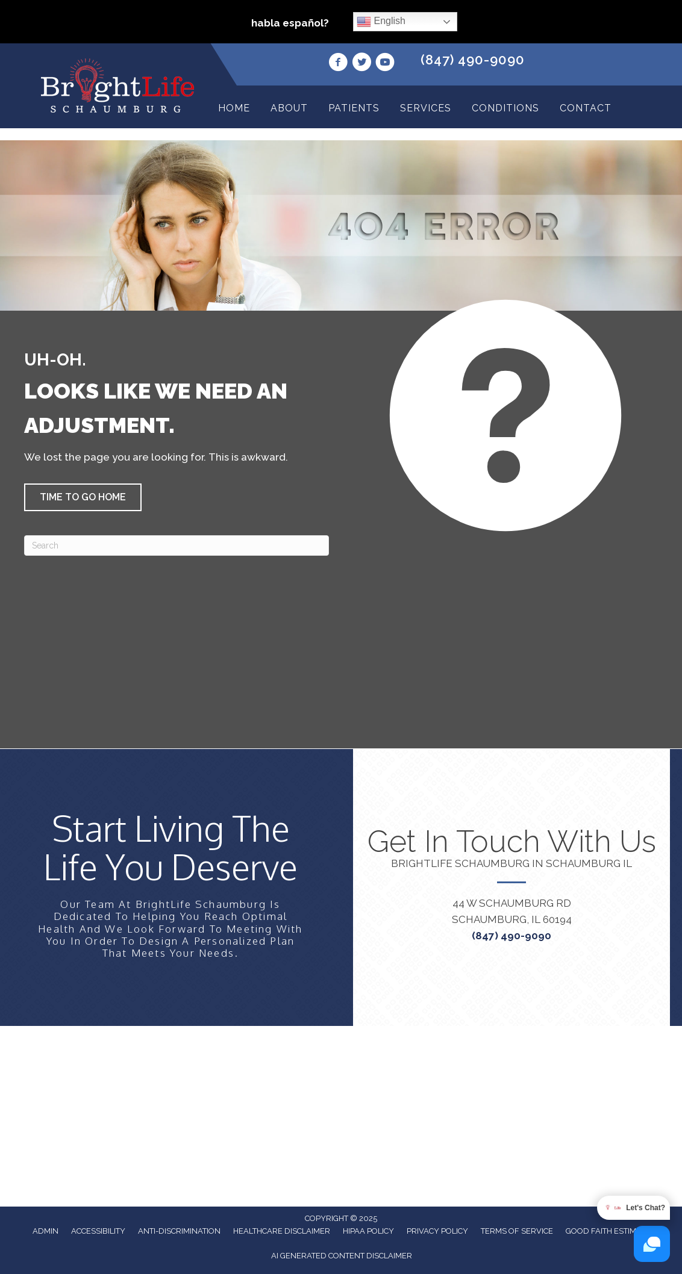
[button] (83, 497)
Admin (45, 1230)
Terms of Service (517, 1230)
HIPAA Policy (368, 1230)
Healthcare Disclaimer (281, 1230)
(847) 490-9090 (473, 59)
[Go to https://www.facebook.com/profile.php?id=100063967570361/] (338, 63)
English (381, 21)
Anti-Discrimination (179, 1230)
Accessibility (98, 1230)
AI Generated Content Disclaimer (341, 1255)
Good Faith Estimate (608, 1230)
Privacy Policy (437, 1230)
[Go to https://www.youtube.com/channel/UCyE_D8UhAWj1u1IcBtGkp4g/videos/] (385, 63)
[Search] (176, 545)
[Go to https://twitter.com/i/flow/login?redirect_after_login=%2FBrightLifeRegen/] (361, 63)
